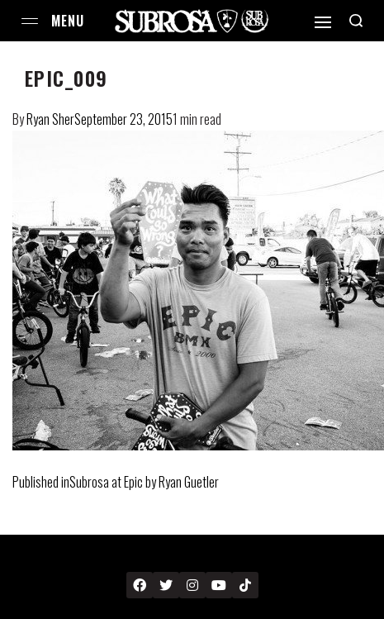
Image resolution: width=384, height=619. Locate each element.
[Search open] (355, 20)
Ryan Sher (50, 119)
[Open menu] (30, 21)
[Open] (323, 22)
